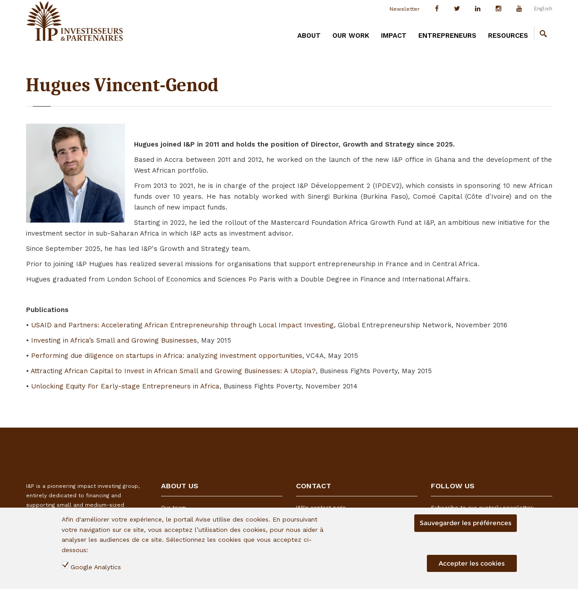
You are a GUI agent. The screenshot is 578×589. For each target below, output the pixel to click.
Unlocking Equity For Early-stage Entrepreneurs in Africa (125, 386)
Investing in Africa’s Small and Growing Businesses (114, 340)
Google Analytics (96, 567)
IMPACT (394, 35)
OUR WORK (350, 35)
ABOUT (309, 35)
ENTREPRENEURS (447, 35)
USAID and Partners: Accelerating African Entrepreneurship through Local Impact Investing (182, 325)
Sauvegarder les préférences (465, 523)
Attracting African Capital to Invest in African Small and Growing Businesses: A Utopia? (173, 371)
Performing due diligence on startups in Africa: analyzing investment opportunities (166, 356)
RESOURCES (508, 35)
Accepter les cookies (472, 563)
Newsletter (405, 9)
